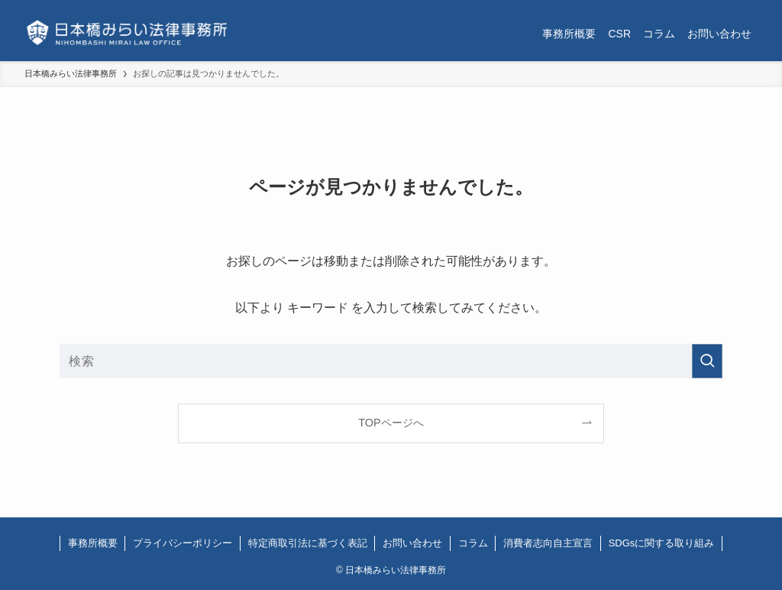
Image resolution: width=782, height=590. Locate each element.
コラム (473, 543)
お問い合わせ (412, 543)
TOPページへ (390, 423)
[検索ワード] (391, 361)
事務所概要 (93, 543)
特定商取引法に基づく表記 (307, 543)
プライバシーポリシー (182, 543)
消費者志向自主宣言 (548, 543)
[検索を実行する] (707, 361)
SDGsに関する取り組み (662, 543)
